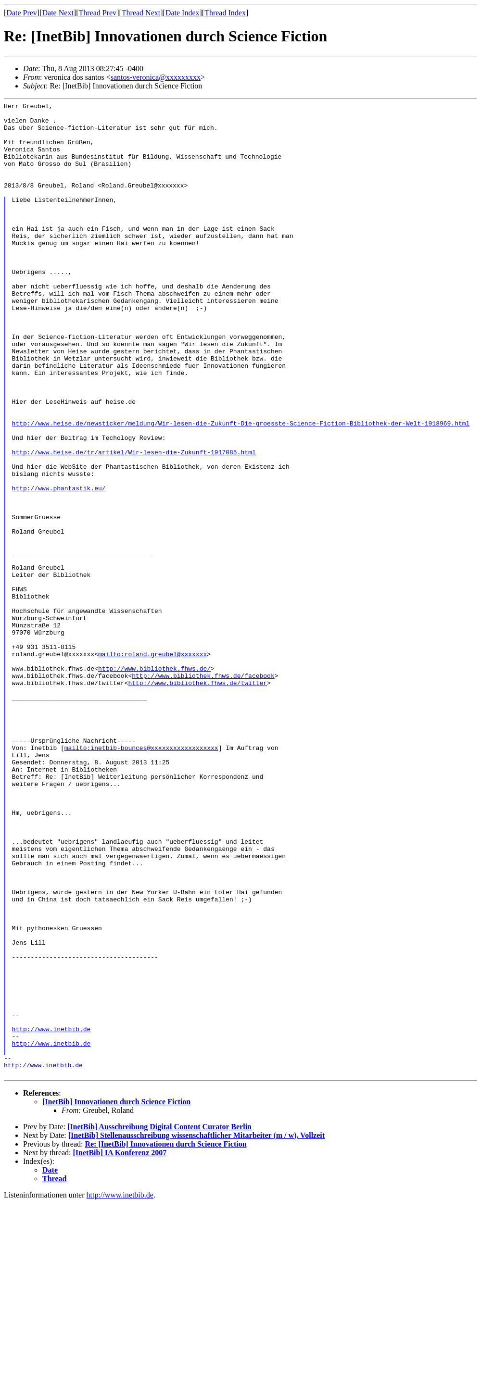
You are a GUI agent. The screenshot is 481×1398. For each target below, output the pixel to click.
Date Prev (21, 13)
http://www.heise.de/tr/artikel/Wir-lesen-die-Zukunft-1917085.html (134, 522)
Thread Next (141, 13)
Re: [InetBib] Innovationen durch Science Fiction (165, 1339)
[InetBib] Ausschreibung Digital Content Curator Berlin (159, 1321)
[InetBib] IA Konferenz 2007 (120, 1347)
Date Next (58, 13)
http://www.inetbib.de (51, 1215)
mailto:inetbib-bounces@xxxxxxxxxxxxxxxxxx (141, 877)
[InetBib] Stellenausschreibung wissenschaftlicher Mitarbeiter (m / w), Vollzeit (196, 1330)
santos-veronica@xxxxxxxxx (156, 77)
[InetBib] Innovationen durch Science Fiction (116, 1296)
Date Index (182, 13)
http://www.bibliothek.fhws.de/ (154, 782)
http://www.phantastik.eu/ (59, 566)
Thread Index (225, 13)
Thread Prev (97, 13)
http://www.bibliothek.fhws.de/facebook (203, 790)
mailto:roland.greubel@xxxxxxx (152, 765)
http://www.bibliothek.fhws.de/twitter (197, 799)
